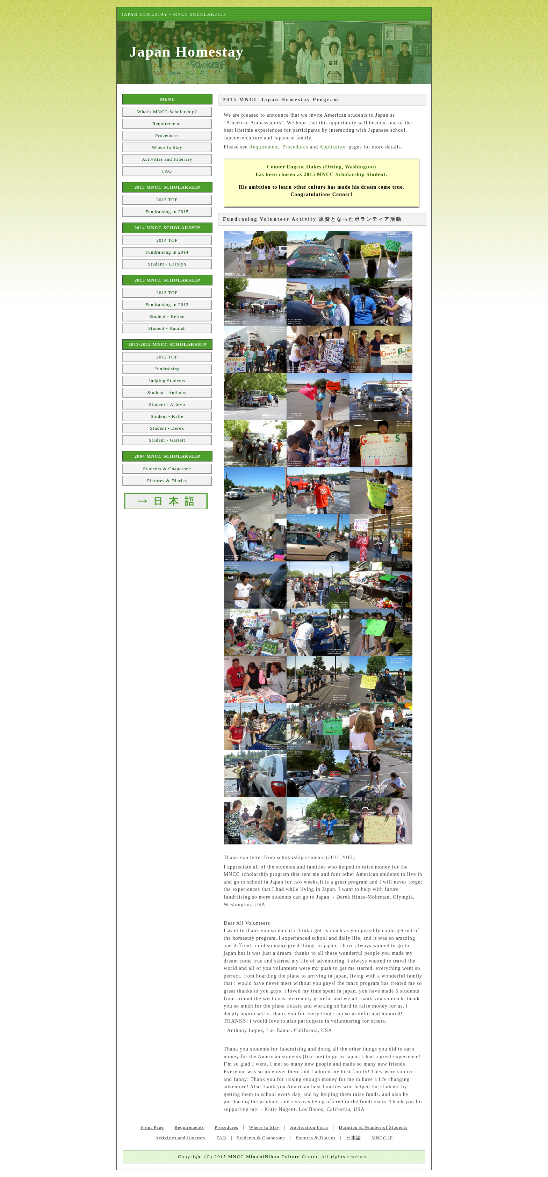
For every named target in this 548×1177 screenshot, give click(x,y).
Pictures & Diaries (167, 480)
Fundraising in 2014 (167, 252)
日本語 (353, 1137)
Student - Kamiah (167, 328)
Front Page (152, 1127)
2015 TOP (167, 199)
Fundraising (167, 368)
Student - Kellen (167, 316)
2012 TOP (167, 356)
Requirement (264, 147)
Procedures (295, 147)
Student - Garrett (167, 440)
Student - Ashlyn (167, 404)
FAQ (167, 171)
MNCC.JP (382, 1137)
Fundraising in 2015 (167, 211)
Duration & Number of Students (373, 1127)
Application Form (309, 1127)
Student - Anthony (167, 392)
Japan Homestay (186, 52)
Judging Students (167, 380)
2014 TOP (167, 240)
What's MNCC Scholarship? (167, 111)
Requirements (167, 123)
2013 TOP (167, 292)
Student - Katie (167, 416)
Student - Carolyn (167, 264)
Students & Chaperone (167, 468)
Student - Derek (167, 428)
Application (333, 147)
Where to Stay (167, 147)
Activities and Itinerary (167, 159)
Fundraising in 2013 (167, 304)
